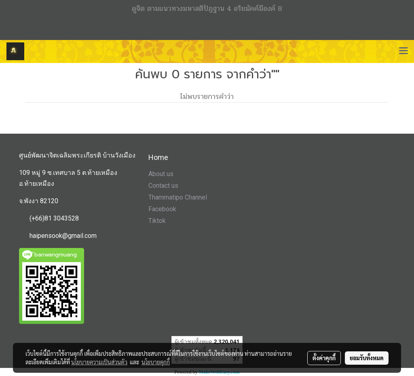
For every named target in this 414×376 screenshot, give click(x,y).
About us (160, 174)
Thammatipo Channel (177, 197)
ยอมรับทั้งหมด (367, 357)
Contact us (163, 185)
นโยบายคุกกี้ (156, 361)
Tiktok (157, 221)
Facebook (162, 209)
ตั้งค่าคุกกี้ (324, 357)
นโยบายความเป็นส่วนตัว (99, 361)
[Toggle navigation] (403, 51)
